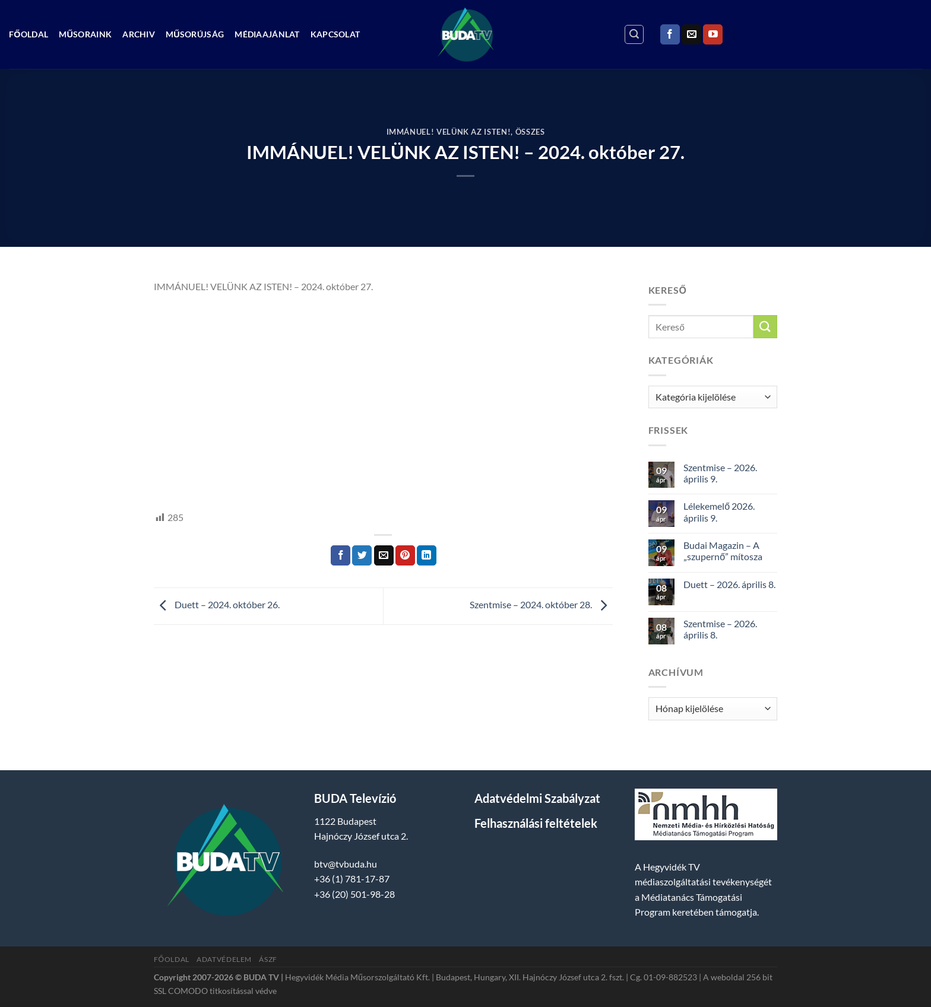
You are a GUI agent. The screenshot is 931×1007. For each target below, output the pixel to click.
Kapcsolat (335, 34)
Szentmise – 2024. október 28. (541, 605)
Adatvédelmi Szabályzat (537, 798)
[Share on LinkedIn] (426, 555)
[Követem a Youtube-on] (713, 34)
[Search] (634, 34)
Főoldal (28, 34)
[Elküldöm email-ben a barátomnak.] (384, 555)
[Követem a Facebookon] (670, 34)
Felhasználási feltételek (535, 823)
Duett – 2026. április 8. (729, 584)
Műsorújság (195, 34)
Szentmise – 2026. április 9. (720, 473)
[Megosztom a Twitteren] (362, 555)
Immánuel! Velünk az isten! (449, 131)
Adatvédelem (224, 959)
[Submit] (765, 326)
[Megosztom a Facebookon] (340, 555)
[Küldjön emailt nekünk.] (691, 34)
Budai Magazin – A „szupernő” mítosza (722, 550)
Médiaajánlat (267, 34)
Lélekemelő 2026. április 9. (719, 511)
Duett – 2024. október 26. (217, 605)
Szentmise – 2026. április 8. (720, 629)
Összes (530, 131)
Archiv (138, 34)
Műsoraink (85, 34)
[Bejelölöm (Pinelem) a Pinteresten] (405, 555)
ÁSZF (268, 959)
